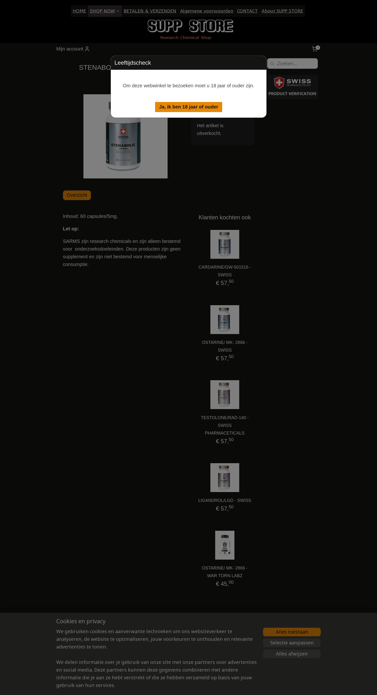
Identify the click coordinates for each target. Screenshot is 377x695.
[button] (188, 107)
